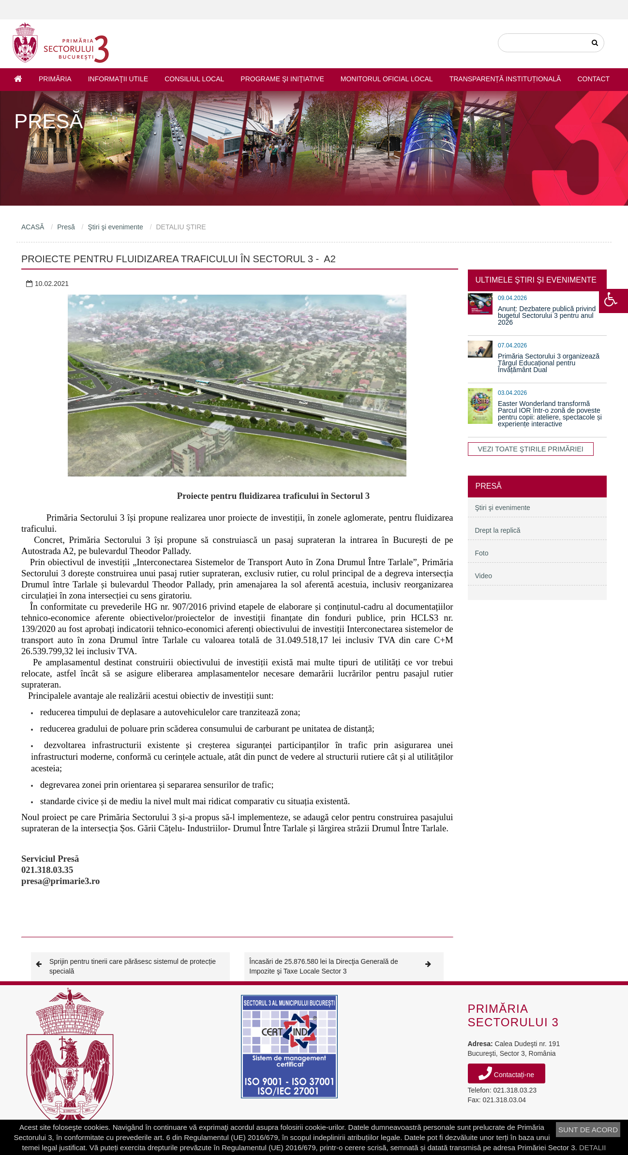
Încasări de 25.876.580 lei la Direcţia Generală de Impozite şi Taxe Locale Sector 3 (343, 966)
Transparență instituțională (505, 79)
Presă (66, 227)
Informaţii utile (118, 79)
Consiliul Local (194, 79)
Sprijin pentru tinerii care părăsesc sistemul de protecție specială (126, 966)
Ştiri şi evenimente (115, 227)
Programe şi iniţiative (282, 79)
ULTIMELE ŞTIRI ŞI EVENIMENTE (536, 280)
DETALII (592, 1147)
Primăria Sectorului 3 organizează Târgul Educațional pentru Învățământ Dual (548, 363)
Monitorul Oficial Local (387, 79)
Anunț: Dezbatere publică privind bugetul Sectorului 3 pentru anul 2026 (547, 315)
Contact (593, 79)
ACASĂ (32, 227)
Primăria (55, 79)
